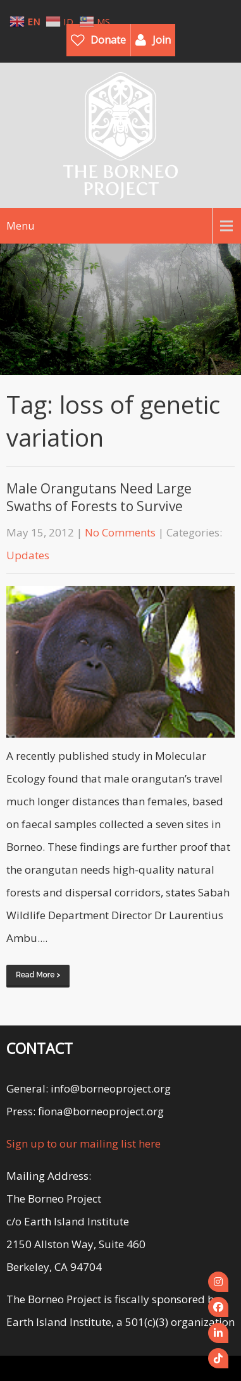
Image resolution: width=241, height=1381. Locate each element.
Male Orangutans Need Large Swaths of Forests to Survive (99, 497)
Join (161, 40)
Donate (108, 40)
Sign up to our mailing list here (83, 1143)
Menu (20, 226)
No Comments (120, 532)
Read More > (38, 974)
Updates (27, 555)
